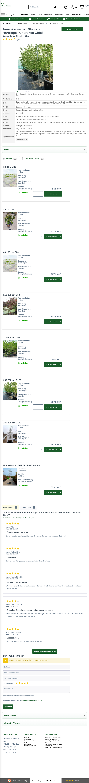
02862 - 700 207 (11, 744)
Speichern (8, 707)
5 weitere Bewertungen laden (45, 651)
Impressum (27, 744)
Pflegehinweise (10, 715)
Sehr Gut (48, 781)
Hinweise (56, 781)
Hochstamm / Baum (32, 158)
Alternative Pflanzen (12, 723)
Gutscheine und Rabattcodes (53, 747)
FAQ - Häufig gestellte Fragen (53, 744)
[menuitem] (66, 7)
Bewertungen (10, 507)
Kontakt (26, 737)
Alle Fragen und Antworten (53, 737)
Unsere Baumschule (51, 739)
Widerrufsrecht (28, 739)
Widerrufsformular (29, 741)
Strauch (9, 158)
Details (7, 149)
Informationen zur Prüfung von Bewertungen (18, 518)
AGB (25, 742)
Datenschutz (48, 745)
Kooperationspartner (30, 745)
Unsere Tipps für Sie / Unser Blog (53, 741)
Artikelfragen (28, 507)
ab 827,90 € (72, 29)
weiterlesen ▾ (22, 139)
